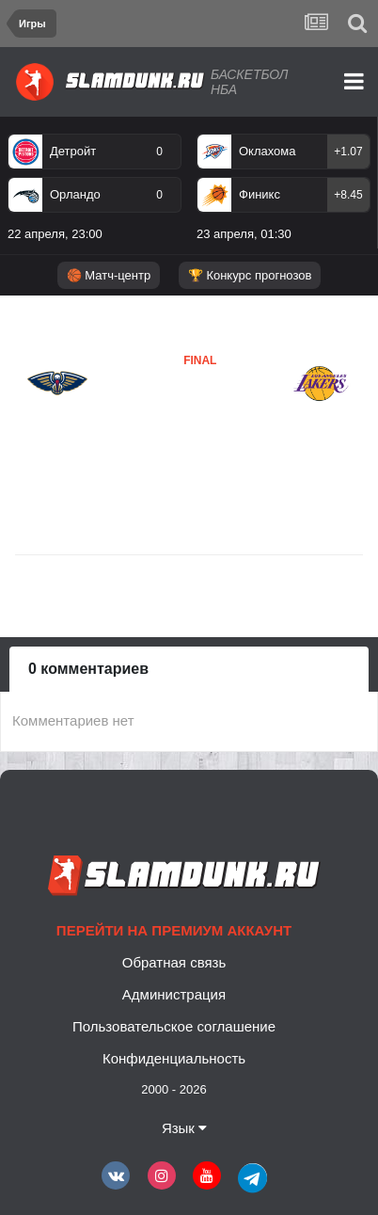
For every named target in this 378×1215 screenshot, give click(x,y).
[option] (94, 191)
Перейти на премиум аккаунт (173, 930)
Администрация (174, 994)
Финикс (259, 194)
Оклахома (267, 151)
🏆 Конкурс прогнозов (250, 275)
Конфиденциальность (173, 1058)
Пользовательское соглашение (174, 1026)
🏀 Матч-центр (108, 275)
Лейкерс (154, 417)
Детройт (73, 151)
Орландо (75, 194)
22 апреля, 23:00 (55, 234)
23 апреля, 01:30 (244, 234)
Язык (184, 1128)
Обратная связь (174, 962)
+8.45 (348, 194)
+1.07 (348, 151)
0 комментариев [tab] (88, 669)
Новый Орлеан (54, 436)
